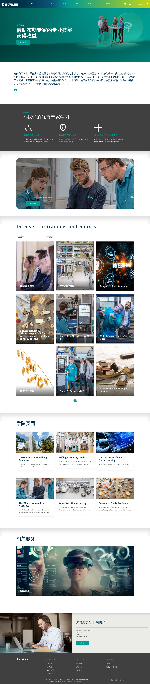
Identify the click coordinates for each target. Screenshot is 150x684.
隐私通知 (48, 680)
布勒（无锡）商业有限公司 (74, 681)
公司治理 (49, 664)
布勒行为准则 (50, 670)
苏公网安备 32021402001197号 (57, 681)
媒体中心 (79, 667)
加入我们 (79, 670)
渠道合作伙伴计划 (111, 667)
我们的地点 (79, 664)
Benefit (60, 237)
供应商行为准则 (51, 673)
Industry (30, 237)
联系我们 (23, 42)
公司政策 (49, 667)
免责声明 (55, 680)
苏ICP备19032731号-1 (82, 680)
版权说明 (62, 680)
